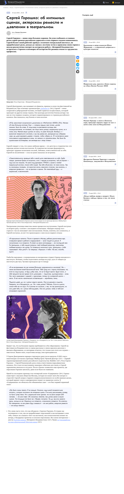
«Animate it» (45, 108)
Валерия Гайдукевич (20, 32)
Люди (11, 7)
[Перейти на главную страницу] (14, 3)
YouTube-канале (20, 420)
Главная (5, 7)
